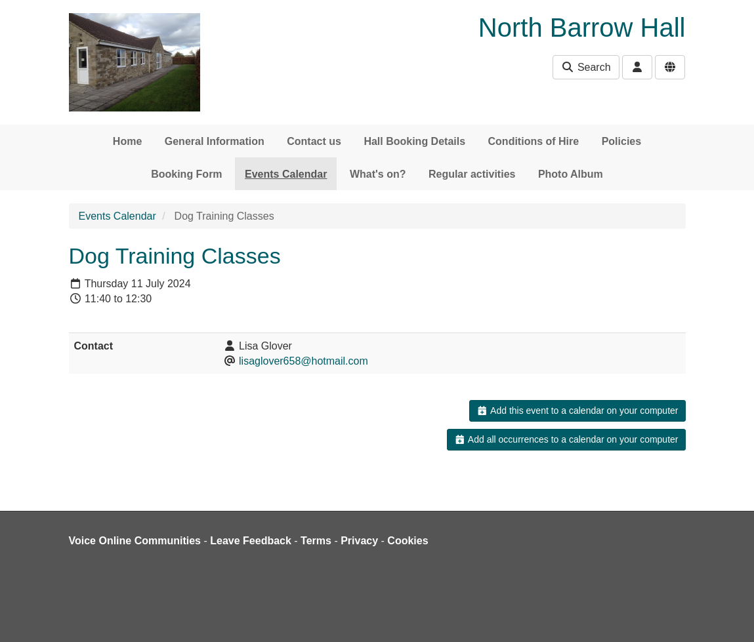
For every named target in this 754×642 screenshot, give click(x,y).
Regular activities (472, 174)
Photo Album (570, 174)
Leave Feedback (250, 540)
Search (585, 67)
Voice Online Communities (135, 540)
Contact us (314, 141)
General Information (214, 141)
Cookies (407, 540)
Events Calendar (286, 174)
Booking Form (186, 174)
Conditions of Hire (533, 141)
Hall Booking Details (414, 141)
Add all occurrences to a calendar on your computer (566, 439)
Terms (316, 540)
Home (127, 141)
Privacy (359, 540)
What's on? (378, 174)
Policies (621, 141)
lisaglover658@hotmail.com (303, 361)
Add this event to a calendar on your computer (577, 410)
